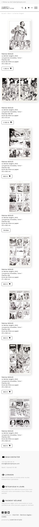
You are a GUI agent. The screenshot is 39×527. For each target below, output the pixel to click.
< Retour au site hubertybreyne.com (14, 2)
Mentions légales (26, 515)
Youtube (9, 512)
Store (9, 13)
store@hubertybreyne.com (11, 463)
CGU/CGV (15, 515)
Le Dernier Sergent (18, 13)
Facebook (3, 512)
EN (32, 7)
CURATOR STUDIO (16, 520)
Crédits (4, 517)
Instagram (6, 512)
